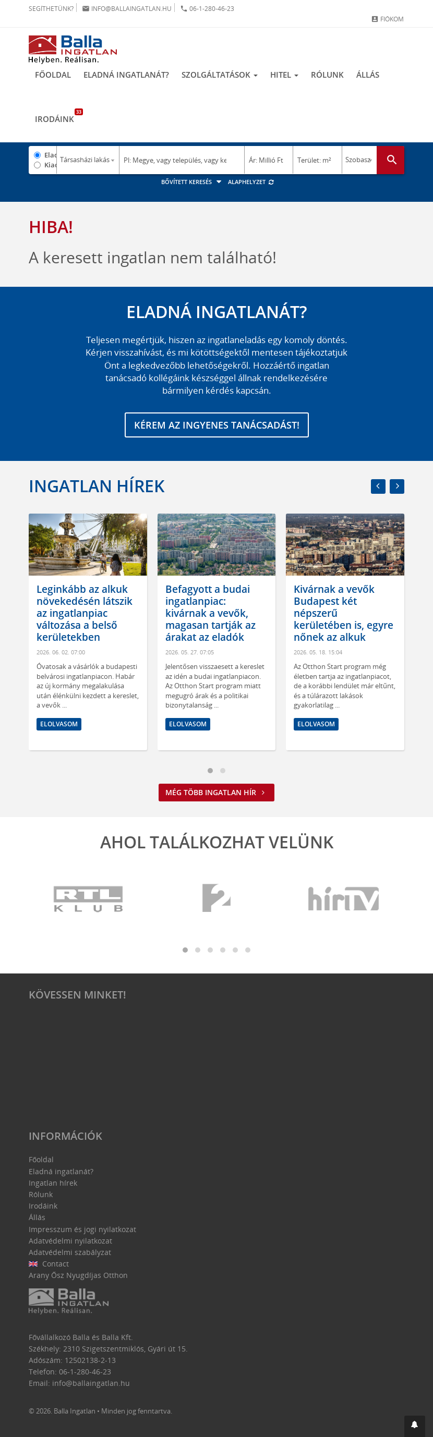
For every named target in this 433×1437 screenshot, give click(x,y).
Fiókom (387, 19)
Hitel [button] (284, 74)
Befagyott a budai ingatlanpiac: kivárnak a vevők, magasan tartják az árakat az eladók (210, 612)
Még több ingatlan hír (216, 792)
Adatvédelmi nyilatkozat (70, 1241)
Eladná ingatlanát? (126, 74)
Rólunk (327, 74)
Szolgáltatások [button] (220, 74)
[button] (414, 1426)
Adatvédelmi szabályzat (70, 1252)
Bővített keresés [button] (192, 182)
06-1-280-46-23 (207, 8)
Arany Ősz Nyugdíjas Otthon (78, 1275)
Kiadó (50, 164)
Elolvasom (59, 723)
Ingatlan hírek (96, 485)
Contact (49, 1264)
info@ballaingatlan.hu (127, 8)
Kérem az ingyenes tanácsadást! (216, 425)
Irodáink (57, 116)
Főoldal (53, 74)
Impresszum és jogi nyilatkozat (82, 1229)
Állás (367, 74)
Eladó (50, 155)
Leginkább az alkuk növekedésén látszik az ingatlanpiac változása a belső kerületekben (85, 612)
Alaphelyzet (251, 182)
